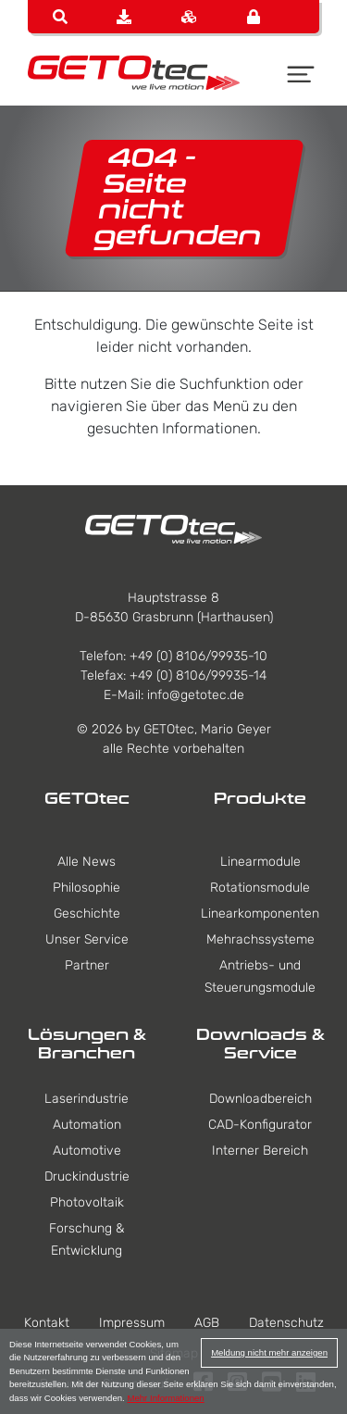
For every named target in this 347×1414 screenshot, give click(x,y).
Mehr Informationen (165, 1398)
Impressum (132, 1323)
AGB (206, 1323)
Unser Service (87, 939)
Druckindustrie (87, 1176)
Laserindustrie (86, 1099)
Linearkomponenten (260, 913)
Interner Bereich (260, 1150)
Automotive (87, 1150)
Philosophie (86, 887)
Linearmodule (260, 862)
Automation (87, 1124)
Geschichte (87, 913)
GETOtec (87, 797)
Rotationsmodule (260, 887)
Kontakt (46, 1323)
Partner (87, 965)
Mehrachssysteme (260, 939)
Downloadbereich (260, 1099)
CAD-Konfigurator (260, 1124)
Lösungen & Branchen (87, 1043)
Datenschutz (286, 1323)
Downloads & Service (260, 1043)
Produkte (260, 797)
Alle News (86, 862)
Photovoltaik (87, 1202)
